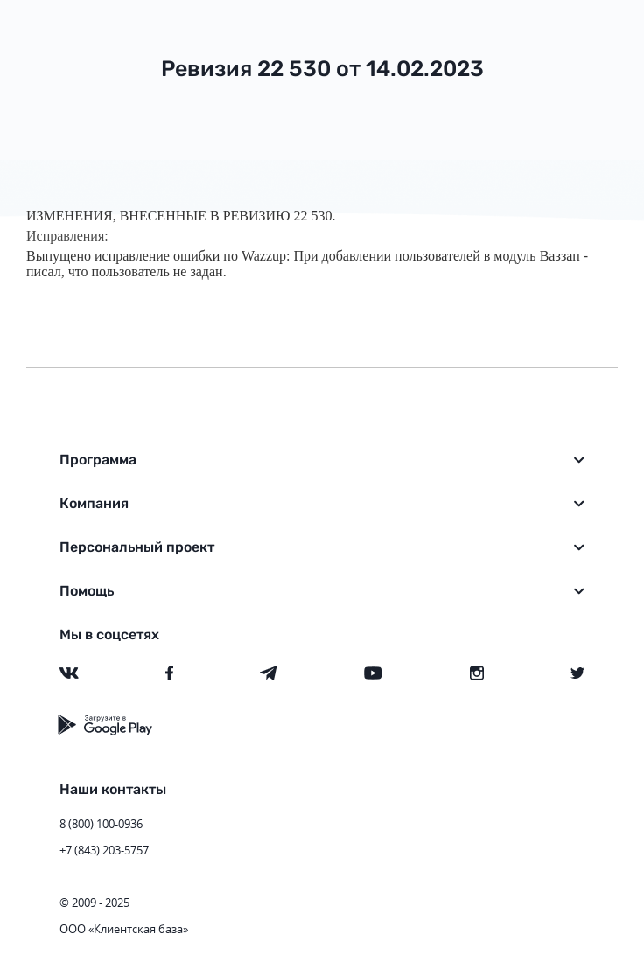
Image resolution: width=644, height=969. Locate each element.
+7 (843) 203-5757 (104, 850)
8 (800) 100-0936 (101, 824)
